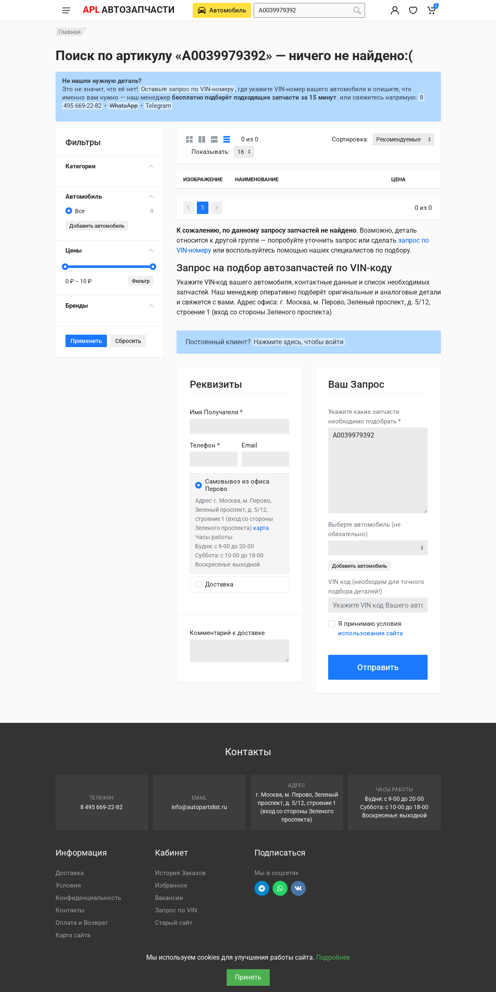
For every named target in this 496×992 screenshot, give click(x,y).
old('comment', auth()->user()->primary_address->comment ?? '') (239, 650)
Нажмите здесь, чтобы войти (299, 342)
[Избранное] (413, 10)
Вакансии (169, 898)
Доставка (70, 873)
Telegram (158, 105)
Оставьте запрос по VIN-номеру (187, 89)
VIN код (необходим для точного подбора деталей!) (376, 586)
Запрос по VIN (176, 910)
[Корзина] (431, 10)
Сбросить (128, 341)
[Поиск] (357, 10)
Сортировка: (350, 139)
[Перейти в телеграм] (261, 888)
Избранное (171, 885)
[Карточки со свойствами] (202, 139)
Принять (248, 977)
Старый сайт (173, 922)
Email (249, 445)
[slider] (65, 266)
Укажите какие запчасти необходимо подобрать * (364, 416)
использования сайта (370, 633)
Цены (109, 250)
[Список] (214, 139)
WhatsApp (123, 105)
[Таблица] (226, 139)
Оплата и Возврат (82, 922)
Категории (109, 166)
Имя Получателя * (216, 412)
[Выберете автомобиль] (222, 10)
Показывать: (210, 152)
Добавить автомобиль (96, 226)
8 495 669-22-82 (101, 807)
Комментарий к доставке (227, 633)
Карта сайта (73, 935)
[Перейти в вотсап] (280, 888)
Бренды (109, 305)
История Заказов (180, 873)
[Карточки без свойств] (189, 139)
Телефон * (205, 445)
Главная (69, 32)
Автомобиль (109, 196)
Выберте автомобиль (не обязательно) (364, 529)
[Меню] (66, 10)
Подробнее (333, 957)
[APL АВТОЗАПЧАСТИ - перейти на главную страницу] (128, 10)
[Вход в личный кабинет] (395, 10)
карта (261, 528)
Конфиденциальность (88, 898)
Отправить (378, 667)
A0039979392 (378, 470)
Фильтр (141, 281)
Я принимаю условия (370, 628)
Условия (68, 885)
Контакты (70, 910)
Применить (86, 341)
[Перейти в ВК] (298, 888)
